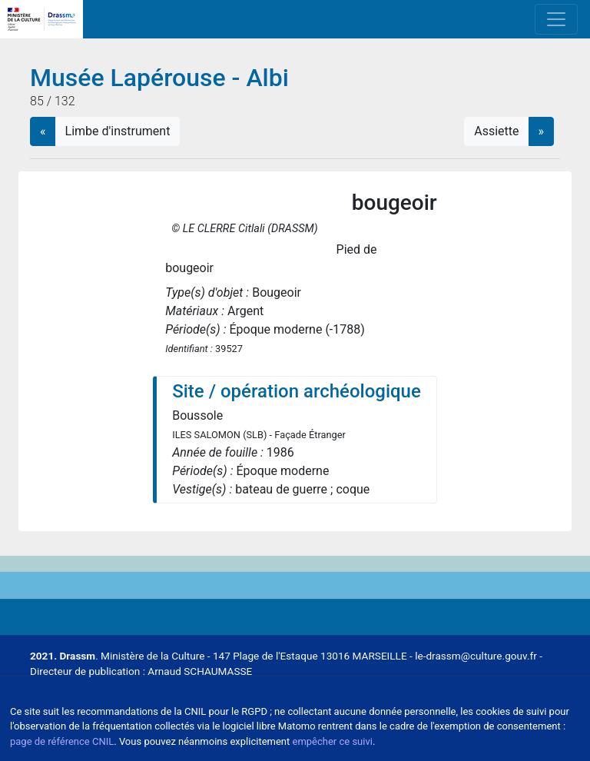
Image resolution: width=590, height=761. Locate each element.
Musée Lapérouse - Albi (159, 77)
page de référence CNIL (62, 741)
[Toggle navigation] (556, 19)
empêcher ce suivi (333, 741)
